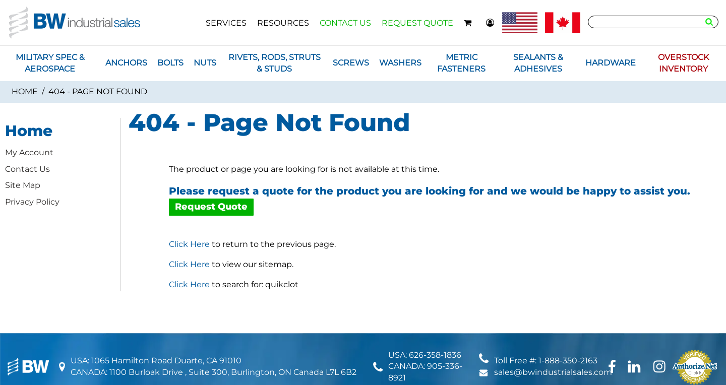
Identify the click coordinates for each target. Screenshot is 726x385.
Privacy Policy (32, 202)
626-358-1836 (435, 355)
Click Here (189, 244)
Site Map (22, 185)
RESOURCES (283, 23)
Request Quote (211, 206)
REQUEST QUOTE (417, 23)
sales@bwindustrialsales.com (553, 372)
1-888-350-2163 (567, 360)
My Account (29, 152)
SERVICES (226, 23)
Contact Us (27, 169)
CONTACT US (345, 23)
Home (25, 91)
